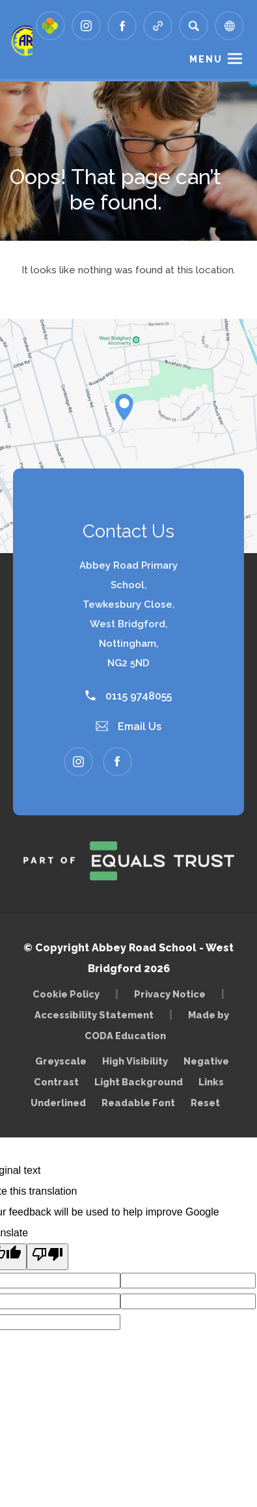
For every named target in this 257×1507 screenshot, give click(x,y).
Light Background (138, 1081)
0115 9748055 (128, 696)
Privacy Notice (170, 993)
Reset (205, 1102)
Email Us (129, 726)
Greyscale (61, 1060)
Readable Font (138, 1102)
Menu (206, 59)
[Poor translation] (47, 1256)
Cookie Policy (66, 993)
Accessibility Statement (94, 1014)
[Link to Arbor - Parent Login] (50, 25)
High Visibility (135, 1060)
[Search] (193, 25)
